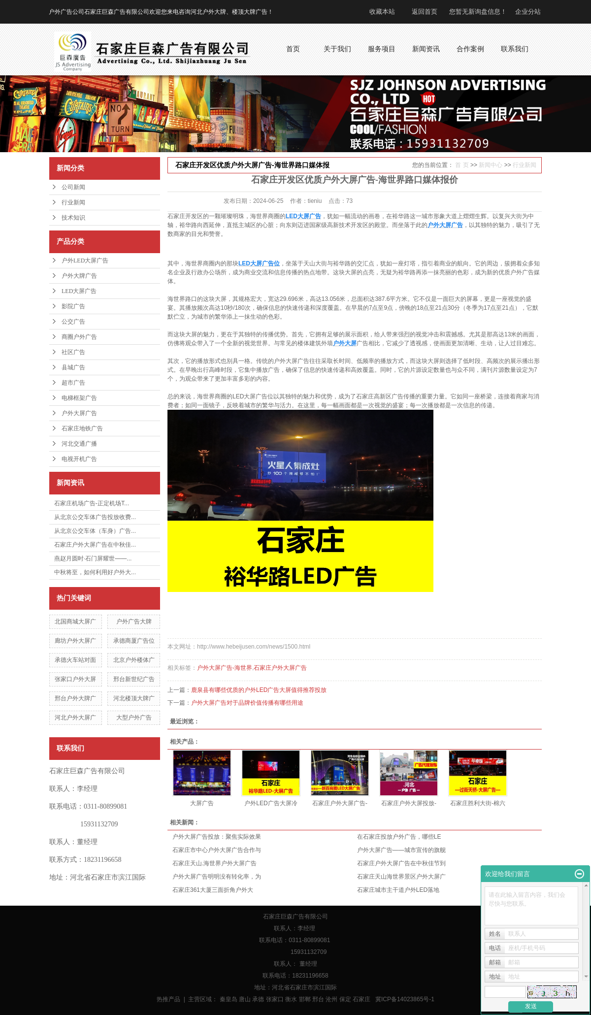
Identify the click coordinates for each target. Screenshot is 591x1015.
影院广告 (73, 306)
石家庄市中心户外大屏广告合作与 (216, 850)
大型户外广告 (134, 717)
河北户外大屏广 (75, 717)
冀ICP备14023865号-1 (404, 999)
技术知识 (73, 217)
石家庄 (361, 999)
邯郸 (305, 999)
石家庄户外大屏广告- (339, 803)
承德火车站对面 (75, 659)
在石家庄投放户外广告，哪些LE (399, 836)
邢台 (318, 999)
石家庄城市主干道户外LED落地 (398, 889)
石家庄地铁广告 (82, 428)
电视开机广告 (79, 459)
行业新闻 (73, 202)
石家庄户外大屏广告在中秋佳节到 (401, 863)
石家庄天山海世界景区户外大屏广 (401, 876)
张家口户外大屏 (75, 679)
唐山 (245, 999)
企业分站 (528, 11)
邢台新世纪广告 (134, 679)
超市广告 (73, 382)
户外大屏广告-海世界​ (224, 667)
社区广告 (73, 352)
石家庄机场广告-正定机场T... (91, 503)
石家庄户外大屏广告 (280, 667)
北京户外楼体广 (134, 659)
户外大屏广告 (79, 413)
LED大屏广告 (79, 291)
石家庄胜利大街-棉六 (477, 803)
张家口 (275, 999)
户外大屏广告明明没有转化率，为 (216, 876)
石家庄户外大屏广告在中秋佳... (95, 544)
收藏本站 (382, 11)
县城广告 (73, 367)
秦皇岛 (228, 999)
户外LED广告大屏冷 (270, 803)
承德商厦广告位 (134, 640)
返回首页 (424, 11)
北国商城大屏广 (75, 621)
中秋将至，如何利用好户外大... (95, 572)
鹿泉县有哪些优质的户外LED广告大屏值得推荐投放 (259, 690)
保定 (345, 999)
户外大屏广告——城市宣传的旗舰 (401, 850)
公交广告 (73, 321)
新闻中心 (490, 165)
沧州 (331, 999)
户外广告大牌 (134, 621)
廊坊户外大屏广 (75, 640)
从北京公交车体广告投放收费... (95, 517)
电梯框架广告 (79, 397)
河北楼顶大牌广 (134, 698)
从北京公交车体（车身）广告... (95, 530)
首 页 (461, 165)
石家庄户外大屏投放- (408, 803)
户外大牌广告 (79, 275)
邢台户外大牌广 (75, 698)
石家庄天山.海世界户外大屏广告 (214, 863)
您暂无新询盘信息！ (478, 11)
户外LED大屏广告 (85, 260)
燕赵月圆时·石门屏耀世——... (92, 558)
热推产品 (168, 999)
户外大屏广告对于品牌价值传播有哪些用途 (247, 702)
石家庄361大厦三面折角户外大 (212, 889)
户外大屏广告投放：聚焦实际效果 (216, 836)
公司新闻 (73, 187)
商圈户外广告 (79, 336)
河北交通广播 (79, 443)
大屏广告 (202, 803)
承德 (258, 999)
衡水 (291, 999)
